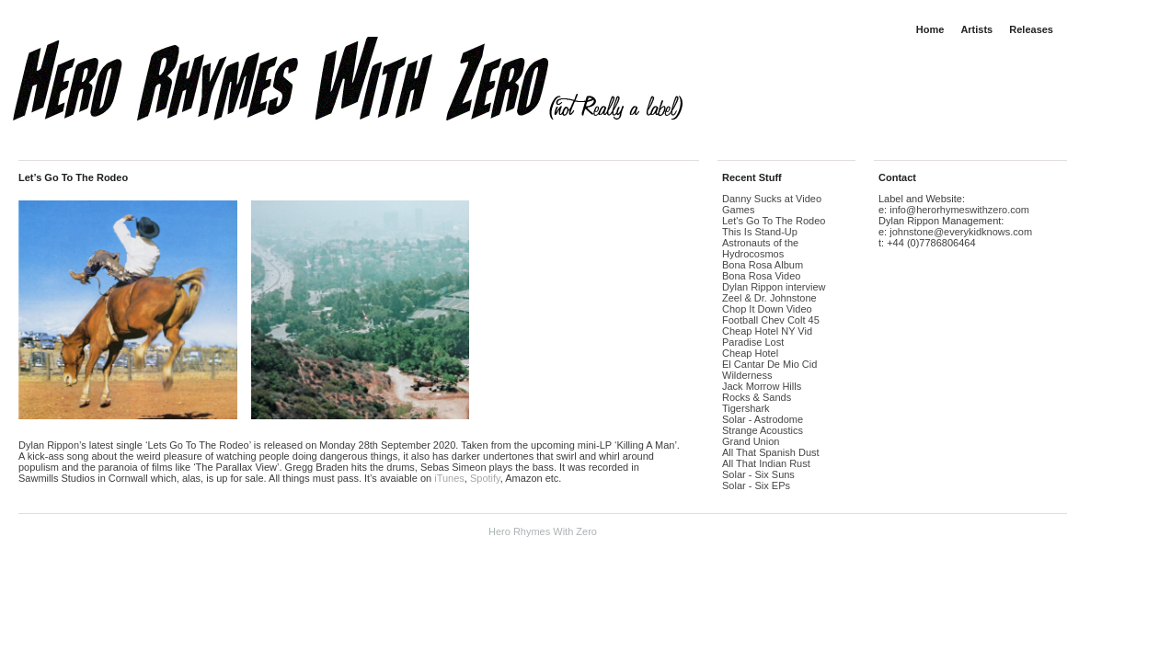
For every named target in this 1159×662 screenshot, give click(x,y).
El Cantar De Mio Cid (769, 364)
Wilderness (747, 375)
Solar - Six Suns (758, 474)
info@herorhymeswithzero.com (959, 209)
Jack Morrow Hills (761, 386)
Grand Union (750, 441)
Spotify (485, 478)
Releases (1031, 29)
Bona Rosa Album (762, 264)
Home (930, 29)
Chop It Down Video (767, 308)
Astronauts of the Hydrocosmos (760, 248)
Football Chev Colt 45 (771, 319)
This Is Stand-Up (760, 231)
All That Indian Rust (766, 463)
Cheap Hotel (750, 353)
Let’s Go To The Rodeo (73, 177)
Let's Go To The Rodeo (773, 220)
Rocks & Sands (756, 397)
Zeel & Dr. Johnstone (769, 297)
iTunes (449, 478)
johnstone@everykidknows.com (960, 231)
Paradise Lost (753, 342)
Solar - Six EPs (756, 485)
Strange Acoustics (762, 430)
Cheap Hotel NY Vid (767, 331)
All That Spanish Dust (771, 452)
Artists (976, 29)
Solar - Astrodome (762, 419)
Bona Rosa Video (761, 275)
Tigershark (746, 408)
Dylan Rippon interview (774, 286)
